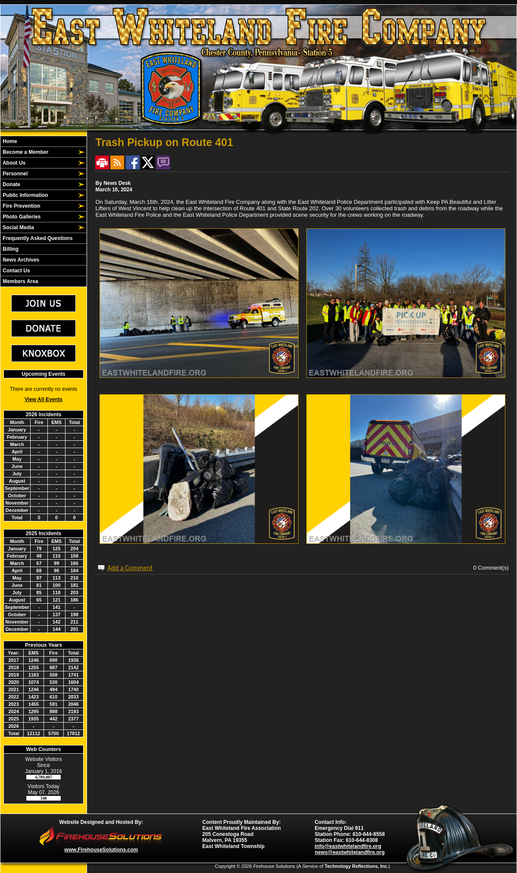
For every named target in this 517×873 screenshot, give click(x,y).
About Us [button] (13, 163)
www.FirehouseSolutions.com (101, 850)
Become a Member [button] (24, 152)
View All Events (43, 399)
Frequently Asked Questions (37, 238)
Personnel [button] (14, 174)
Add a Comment (130, 568)
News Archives (20, 260)
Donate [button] (10, 184)
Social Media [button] (17, 227)
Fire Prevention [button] (20, 206)
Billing (10, 249)
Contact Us (15, 271)
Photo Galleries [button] (20, 217)
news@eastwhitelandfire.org (349, 852)
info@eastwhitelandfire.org (348, 846)
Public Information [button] (24, 195)
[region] (43, 211)
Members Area (19, 281)
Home (9, 141)
